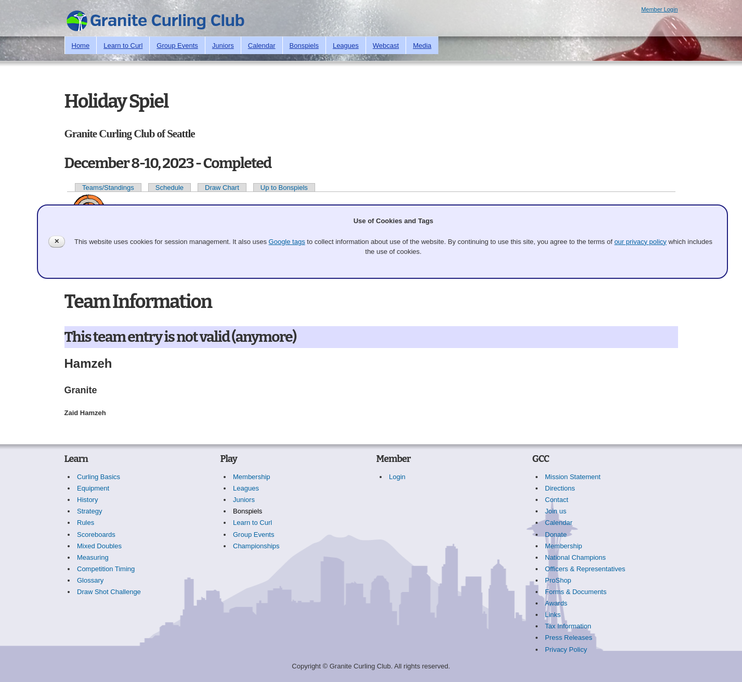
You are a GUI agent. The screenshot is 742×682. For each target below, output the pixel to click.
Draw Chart (222, 187)
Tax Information (568, 626)
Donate (556, 534)
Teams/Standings (108, 187)
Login (397, 477)
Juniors (223, 45)
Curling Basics (98, 477)
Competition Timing (106, 569)
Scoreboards (96, 534)
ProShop (558, 580)
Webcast (386, 45)
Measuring (93, 557)
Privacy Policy (566, 649)
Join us (555, 511)
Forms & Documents (575, 592)
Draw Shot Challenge (109, 592)
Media (422, 45)
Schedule (169, 187)
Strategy (89, 511)
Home (81, 45)
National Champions (575, 557)
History (87, 500)
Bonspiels (304, 45)
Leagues (346, 45)
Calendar (262, 45)
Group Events (177, 45)
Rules (85, 522)
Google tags (287, 242)
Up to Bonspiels (284, 187)
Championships (256, 546)
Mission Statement (573, 477)
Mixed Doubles (99, 546)
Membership (251, 477)
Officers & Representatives (585, 569)
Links (553, 615)
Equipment (93, 488)
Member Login (659, 9)
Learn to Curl (122, 45)
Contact (556, 500)
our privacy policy (640, 242)
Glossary (90, 580)
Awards (556, 603)
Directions (560, 488)
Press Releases (568, 637)
